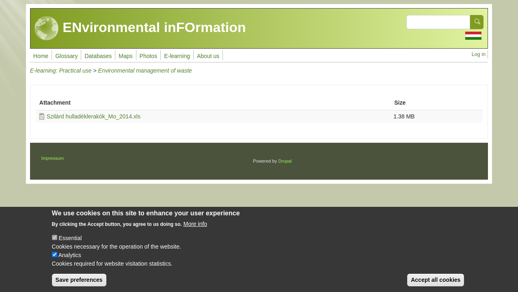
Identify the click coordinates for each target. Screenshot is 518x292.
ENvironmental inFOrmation (140, 28)
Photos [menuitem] (149, 56)
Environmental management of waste (145, 70)
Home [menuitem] (40, 56)
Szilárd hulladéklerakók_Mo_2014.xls (93, 116)
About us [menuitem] (208, 56)
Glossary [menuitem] (66, 56)
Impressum (52, 158)
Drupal (285, 161)
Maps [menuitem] (125, 56)
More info (195, 230)
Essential (70, 244)
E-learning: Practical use (61, 70)
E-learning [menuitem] (177, 56)
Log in (479, 54)
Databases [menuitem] (98, 56)
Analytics (69, 261)
